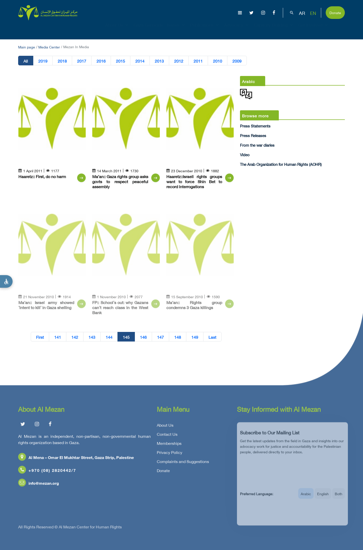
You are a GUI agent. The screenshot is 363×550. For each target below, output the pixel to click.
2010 (217, 60)
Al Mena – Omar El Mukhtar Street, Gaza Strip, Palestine (76, 458)
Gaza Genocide (148, 29)
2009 (236, 60)
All (25, 60)
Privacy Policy (169, 453)
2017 (81, 60)
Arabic (306, 497)
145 (126, 337)
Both (338, 497)
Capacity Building (274, 29)
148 (177, 337)
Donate (335, 12)
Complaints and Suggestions (183, 462)
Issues (176, 29)
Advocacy (237, 29)
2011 (198, 60)
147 (160, 337)
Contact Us (167, 435)
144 (109, 337)
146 (143, 337)
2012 (178, 60)
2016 (101, 60)
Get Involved (313, 29)
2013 (159, 60)
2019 (42, 60)
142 (74, 337)
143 (91, 337)
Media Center (49, 46)
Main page (26, 46)
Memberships (169, 444)
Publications (205, 29)
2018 (62, 60)
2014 (139, 60)
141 (57, 337)
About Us (117, 29)
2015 (120, 60)
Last (212, 337)
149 (194, 337)
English (323, 497)
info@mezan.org (38, 484)
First (40, 337)
